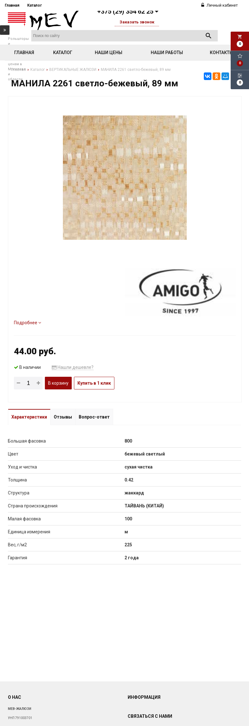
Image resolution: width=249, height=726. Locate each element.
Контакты (221, 52)
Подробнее (27, 322)
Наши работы (167, 52)
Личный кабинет (219, 5)
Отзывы (63, 416)
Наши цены (108, 52)
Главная (12, 5)
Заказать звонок (136, 22)
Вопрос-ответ (94, 416)
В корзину (58, 383)
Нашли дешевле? (73, 367)
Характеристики (29, 416)
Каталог (34, 5)
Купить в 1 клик (94, 383)
